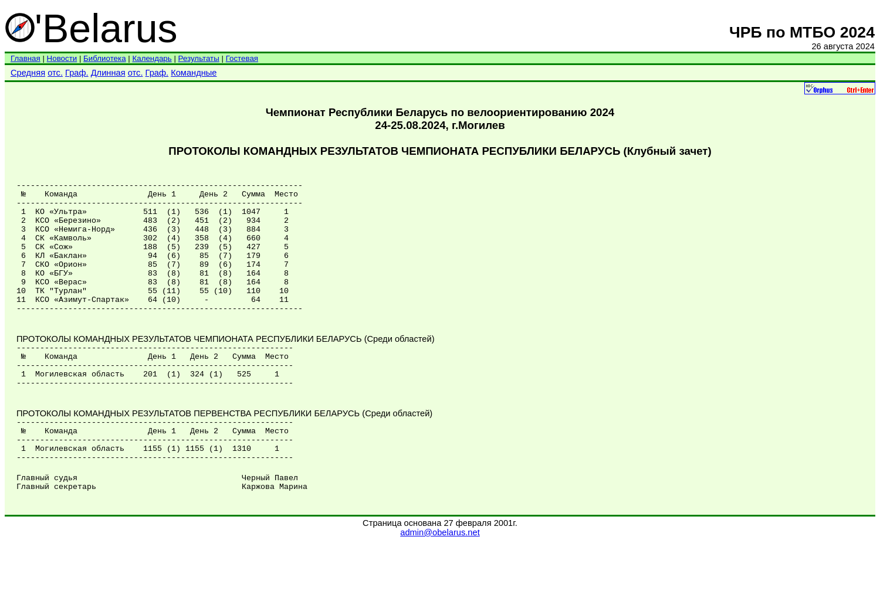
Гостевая (242, 58)
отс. (55, 72)
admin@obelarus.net (439, 580)
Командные (193, 72)
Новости (62, 58)
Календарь (151, 58)
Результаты (198, 58)
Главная (25, 58)
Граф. (77, 72)
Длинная (108, 72)
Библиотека (104, 58)
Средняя (28, 72)
